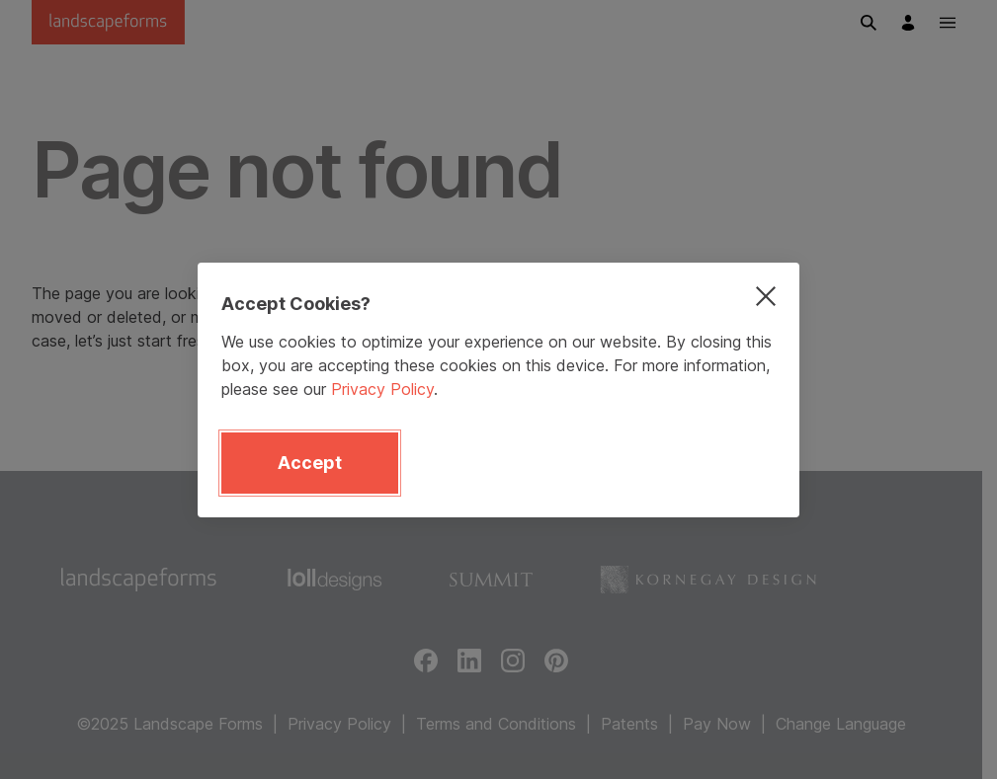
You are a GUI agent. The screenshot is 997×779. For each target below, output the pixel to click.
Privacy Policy (382, 389)
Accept (310, 462)
